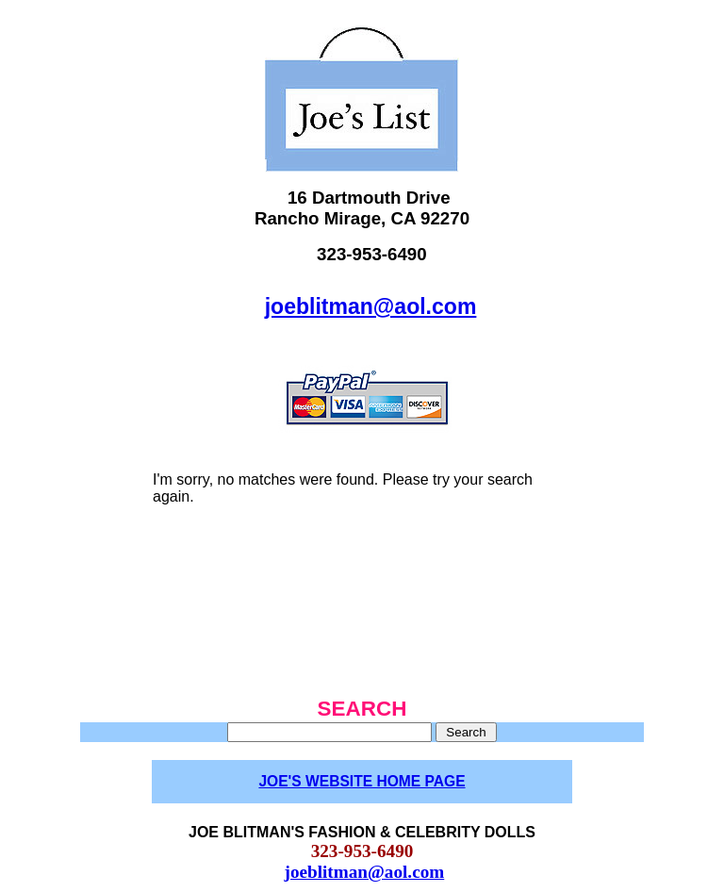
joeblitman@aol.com (371, 306)
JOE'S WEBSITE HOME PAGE (361, 781)
